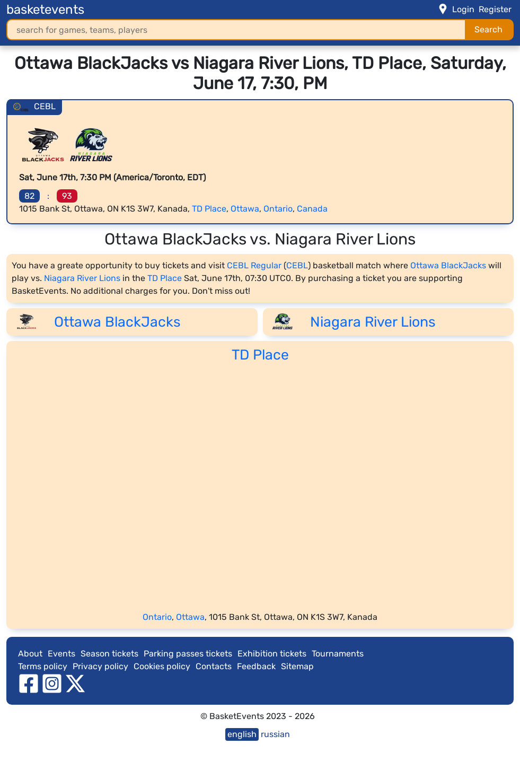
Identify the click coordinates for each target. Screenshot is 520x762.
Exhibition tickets (271, 654)
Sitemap (297, 666)
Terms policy (42, 666)
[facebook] (28, 683)
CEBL (297, 265)
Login (463, 9)
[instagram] (52, 683)
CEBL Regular (254, 265)
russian (275, 734)
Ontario (278, 209)
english (242, 734)
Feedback (256, 666)
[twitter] (75, 683)
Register (495, 9)
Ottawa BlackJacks (448, 265)
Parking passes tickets (188, 654)
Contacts (214, 666)
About (30, 654)
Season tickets (109, 654)
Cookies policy (162, 666)
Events (61, 654)
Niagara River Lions (82, 278)
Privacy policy (100, 666)
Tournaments (338, 654)
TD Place (209, 209)
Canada (312, 209)
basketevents (45, 9)
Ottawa (245, 209)
